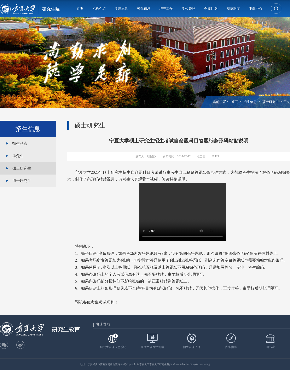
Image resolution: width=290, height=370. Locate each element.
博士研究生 (21, 181)
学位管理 (188, 8)
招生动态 (19, 143)
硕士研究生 (270, 102)
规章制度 (233, 8)
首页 (80, 8)
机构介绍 (99, 8)
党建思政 (121, 8)
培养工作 (166, 8)
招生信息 (143, 8)
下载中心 (255, 8)
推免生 (18, 156)
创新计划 (211, 8)
